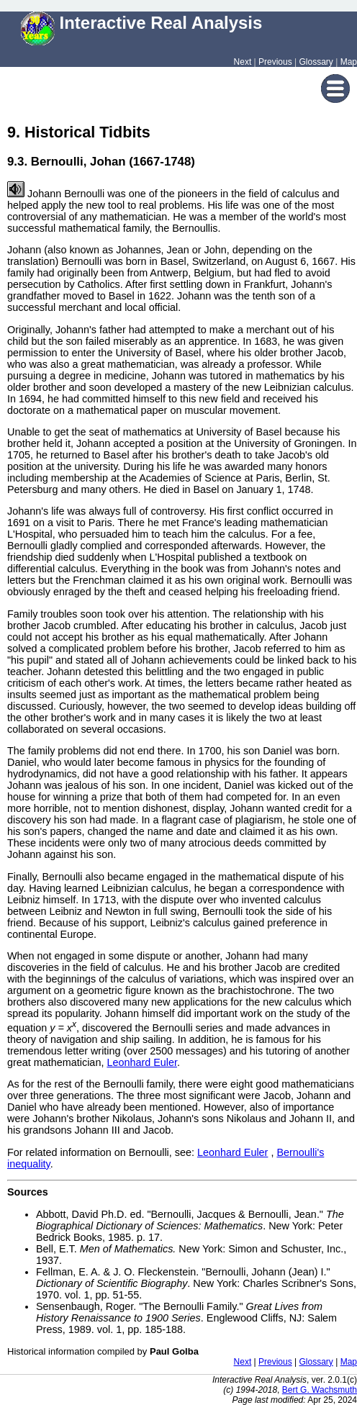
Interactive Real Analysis (142, 22)
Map (348, 62)
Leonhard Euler (142, 1062)
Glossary (316, 62)
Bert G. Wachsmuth (319, 1390)
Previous (275, 62)
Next (243, 62)
